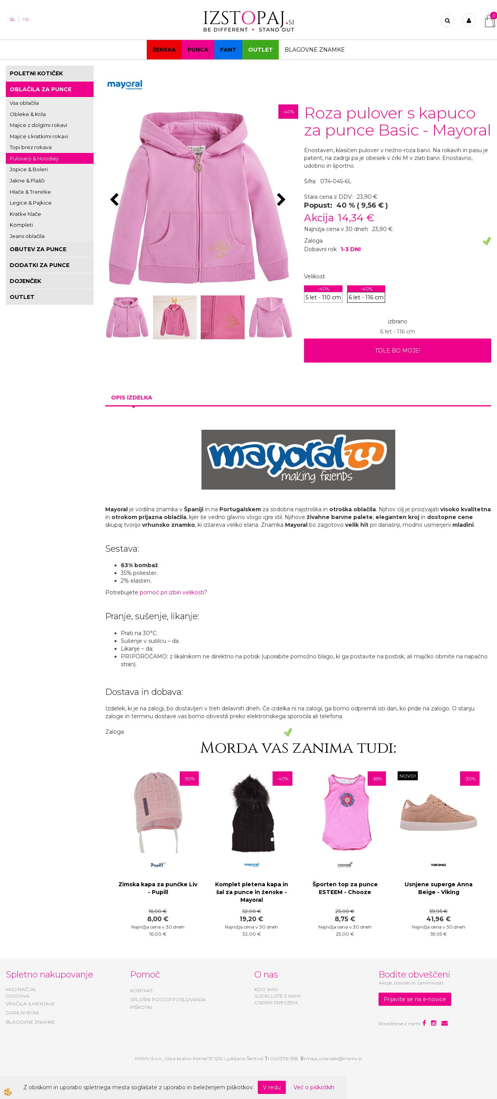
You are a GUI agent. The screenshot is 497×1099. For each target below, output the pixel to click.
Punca (198, 49)
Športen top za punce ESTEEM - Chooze (345, 888)
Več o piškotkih (314, 1087)
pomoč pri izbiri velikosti (172, 592)
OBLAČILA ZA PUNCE (40, 89)
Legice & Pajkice (31, 203)
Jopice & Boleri (29, 169)
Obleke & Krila (28, 114)
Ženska (164, 49)
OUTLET (260, 49)
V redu (272, 1087)
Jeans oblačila (27, 236)
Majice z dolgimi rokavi (38, 125)
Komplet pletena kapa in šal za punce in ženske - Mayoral (251, 892)
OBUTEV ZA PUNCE (38, 249)
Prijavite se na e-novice (415, 999)
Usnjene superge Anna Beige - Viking (439, 888)
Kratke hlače (25, 214)
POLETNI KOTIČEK (36, 73)
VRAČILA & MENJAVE (30, 1004)
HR (26, 19)
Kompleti (21, 225)
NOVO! (408, 776)
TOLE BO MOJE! (397, 350)
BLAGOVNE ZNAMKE (30, 1022)
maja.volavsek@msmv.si (334, 1058)
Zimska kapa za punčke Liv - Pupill (157, 888)
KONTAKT (141, 990)
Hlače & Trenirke (30, 192)
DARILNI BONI (22, 1013)
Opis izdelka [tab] (131, 397)
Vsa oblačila (24, 103)
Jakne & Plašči (27, 180)
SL (12, 19)
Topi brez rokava (31, 147)
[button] (282, 200)
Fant (228, 49)
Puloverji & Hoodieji (34, 158)
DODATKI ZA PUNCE (40, 265)
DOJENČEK (25, 281)
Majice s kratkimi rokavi (39, 136)
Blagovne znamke (315, 49)
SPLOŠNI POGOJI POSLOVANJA (168, 999)
